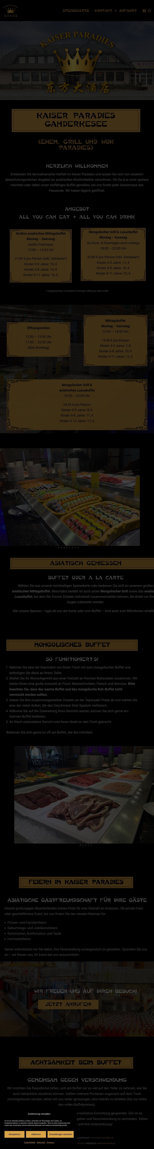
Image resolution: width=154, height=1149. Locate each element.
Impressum (50, 1142)
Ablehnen (36, 1134)
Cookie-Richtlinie (29, 1142)
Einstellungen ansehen (60, 1134)
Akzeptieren (14, 1134)
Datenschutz (41, 1142)
